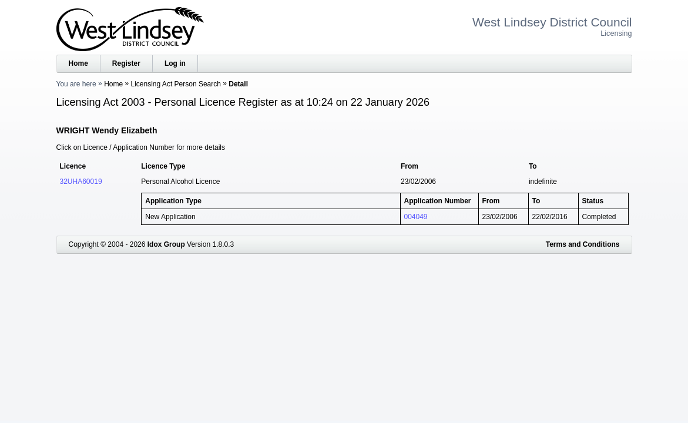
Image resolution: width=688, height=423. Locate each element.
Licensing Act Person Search (176, 84)
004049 (416, 217)
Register (126, 63)
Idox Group (166, 244)
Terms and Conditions (583, 244)
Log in (175, 63)
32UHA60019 (81, 181)
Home (78, 63)
